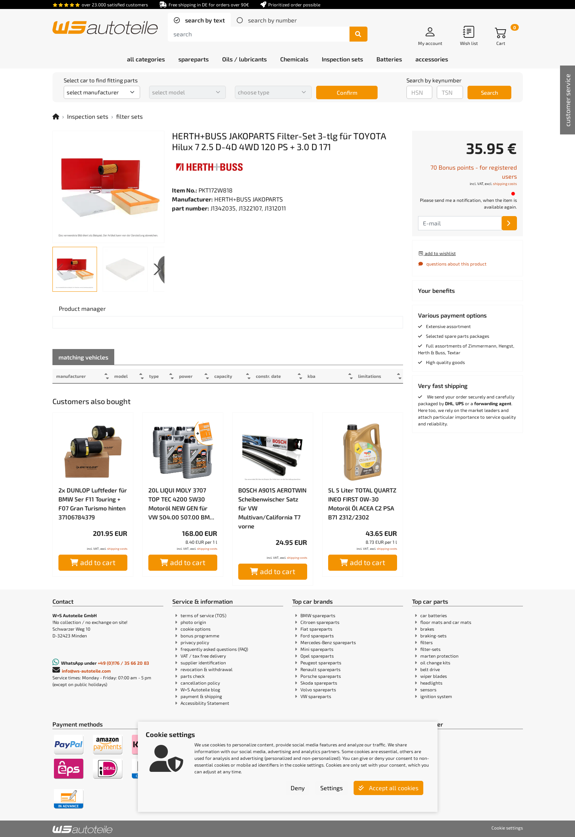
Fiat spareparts (316, 628)
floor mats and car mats (445, 622)
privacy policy (195, 642)
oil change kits (435, 662)
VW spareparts (315, 696)
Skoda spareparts (318, 682)
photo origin (193, 622)
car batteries (433, 615)
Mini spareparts (316, 649)
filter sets (129, 116)
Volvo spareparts (318, 689)
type (159, 376)
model (123, 376)
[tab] (199, 20)
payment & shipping (201, 696)
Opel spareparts (317, 655)
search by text (204, 20)
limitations (367, 376)
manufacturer (71, 376)
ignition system (436, 696)
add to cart (92, 562)
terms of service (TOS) (203, 615)
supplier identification (203, 662)
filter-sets (430, 649)
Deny (298, 787)
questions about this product (452, 263)
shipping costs (117, 549)
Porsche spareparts (320, 676)
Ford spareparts (317, 635)
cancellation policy (200, 682)
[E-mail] (509, 223)
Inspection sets (87, 116)
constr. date (278, 376)
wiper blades (433, 676)
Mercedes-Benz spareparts (328, 642)
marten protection (439, 655)
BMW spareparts (317, 615)
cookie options (196, 628)
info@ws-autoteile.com (86, 670)
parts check (193, 676)
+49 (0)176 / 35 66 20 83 (123, 662)
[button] (156, 269)
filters (426, 642)
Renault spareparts (320, 669)
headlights (431, 682)
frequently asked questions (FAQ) (214, 649)
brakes (427, 628)
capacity (231, 376)
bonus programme (200, 635)
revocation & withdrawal (207, 669)
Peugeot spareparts (320, 662)
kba (324, 376)
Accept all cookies (388, 787)
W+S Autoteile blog (200, 689)
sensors (428, 689)
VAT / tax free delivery (203, 655)
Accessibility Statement (205, 703)
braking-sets (433, 635)
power (192, 376)
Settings (331, 787)
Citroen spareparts (319, 622)
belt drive (430, 669)
